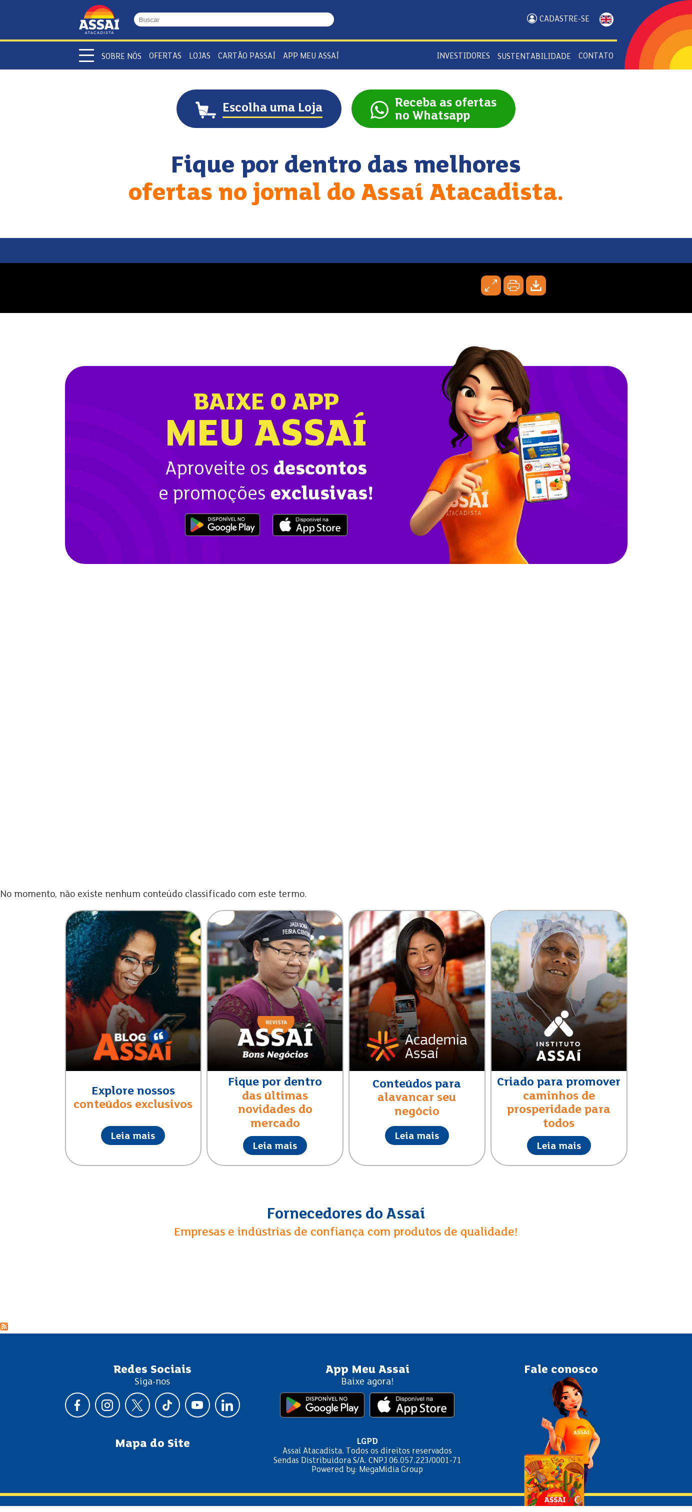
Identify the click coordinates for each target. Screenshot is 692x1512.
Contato (596, 56)
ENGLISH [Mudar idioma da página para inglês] (607, 19)
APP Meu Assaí (311, 56)
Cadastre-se (565, 19)
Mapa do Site (152, 1450)
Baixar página (536, 292)
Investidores (463, 56)
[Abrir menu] (86, 55)
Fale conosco (561, 1376)
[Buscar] (329, 19)
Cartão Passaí (247, 56)
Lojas (199, 56)
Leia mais (133, 1143)
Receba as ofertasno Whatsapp (461, 113)
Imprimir (514, 292)
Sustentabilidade (534, 56)
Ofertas (165, 56)
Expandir (491, 292)
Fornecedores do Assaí (346, 1221)
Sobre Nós (122, 56)
